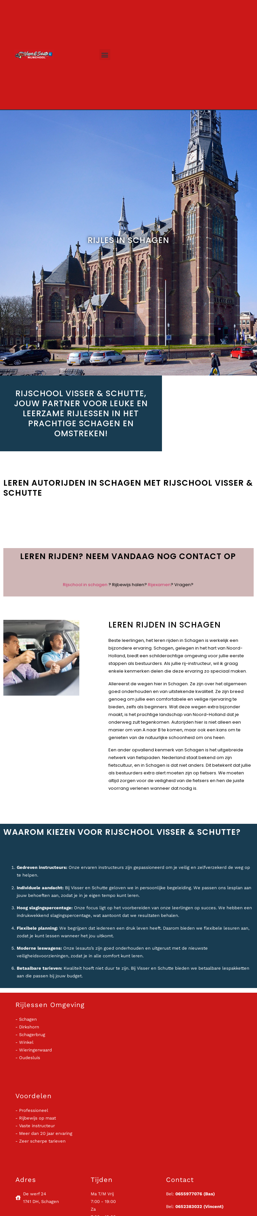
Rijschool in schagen (85, 584)
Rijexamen (159, 584)
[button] (104, 54)
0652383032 (188, 1206)
